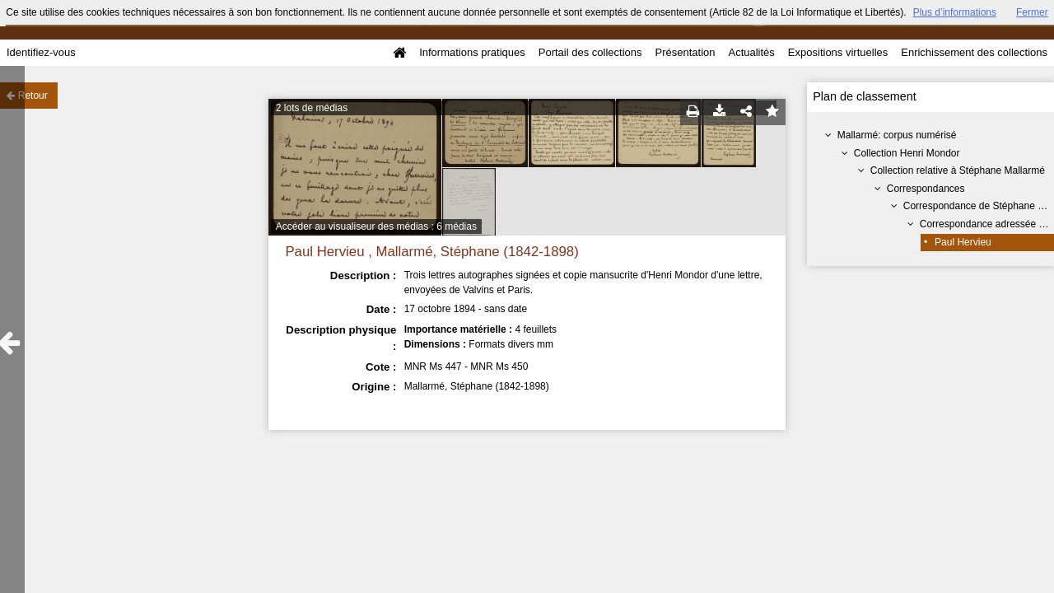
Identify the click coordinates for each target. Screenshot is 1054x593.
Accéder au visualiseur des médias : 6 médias (376, 226)
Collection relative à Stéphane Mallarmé (957, 170)
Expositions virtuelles (838, 52)
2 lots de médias (311, 108)
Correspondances (926, 188)
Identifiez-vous (41, 52)
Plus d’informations (954, 12)
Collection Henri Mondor (907, 153)
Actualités (751, 52)
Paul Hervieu (963, 242)
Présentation (685, 52)
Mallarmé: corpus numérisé (897, 135)
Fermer (1032, 12)
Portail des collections (590, 52)
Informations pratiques (472, 52)
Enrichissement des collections (974, 52)
